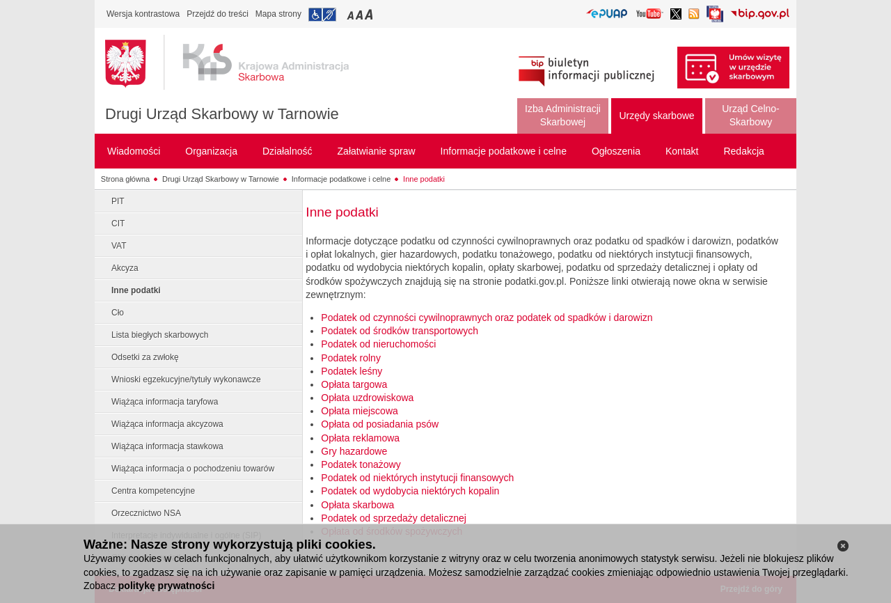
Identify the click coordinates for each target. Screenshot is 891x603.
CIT (118, 223)
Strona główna (125, 179)
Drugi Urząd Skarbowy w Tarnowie (222, 113)
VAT (119, 246)
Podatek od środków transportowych (399, 330)
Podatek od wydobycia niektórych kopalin (410, 490)
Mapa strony (278, 14)
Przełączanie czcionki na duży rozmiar (370, 14)
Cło (117, 313)
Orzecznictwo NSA (146, 513)
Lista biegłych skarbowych (159, 335)
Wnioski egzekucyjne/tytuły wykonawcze (186, 379)
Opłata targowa (354, 384)
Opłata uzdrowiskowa (367, 397)
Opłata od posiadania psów (380, 424)
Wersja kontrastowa (143, 14)
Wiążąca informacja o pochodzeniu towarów (192, 468)
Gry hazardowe (354, 451)
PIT (118, 201)
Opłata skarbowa (357, 504)
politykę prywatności (166, 585)
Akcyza (125, 268)
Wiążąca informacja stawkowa (167, 446)
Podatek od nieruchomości (378, 344)
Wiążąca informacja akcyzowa (167, 424)
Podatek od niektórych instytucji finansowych (417, 477)
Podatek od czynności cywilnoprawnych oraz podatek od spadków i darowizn (486, 317)
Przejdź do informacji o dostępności (322, 15)
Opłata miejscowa (359, 410)
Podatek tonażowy (360, 464)
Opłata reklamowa (360, 438)
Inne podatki (424, 179)
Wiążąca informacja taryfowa (164, 402)
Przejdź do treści (218, 14)
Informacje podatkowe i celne (341, 179)
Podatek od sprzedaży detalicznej (393, 518)
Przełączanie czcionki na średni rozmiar (360, 14)
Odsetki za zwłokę (145, 357)
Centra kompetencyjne (153, 491)
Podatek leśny (351, 371)
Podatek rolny (351, 357)
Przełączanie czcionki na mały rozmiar (351, 14)
